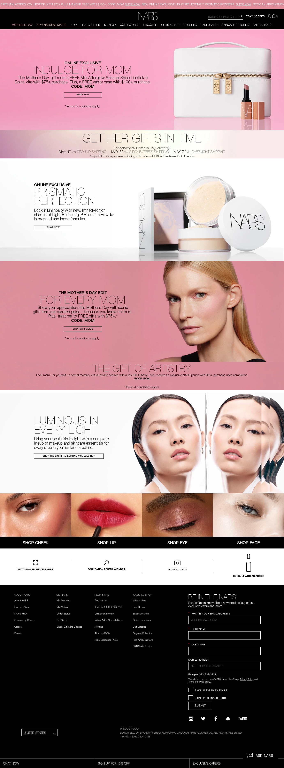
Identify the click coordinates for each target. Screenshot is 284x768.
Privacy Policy (246, 679)
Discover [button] (150, 24)
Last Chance (262, 24)
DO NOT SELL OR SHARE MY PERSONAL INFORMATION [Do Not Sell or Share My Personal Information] (150, 732)
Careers (18, 626)
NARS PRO (20, 613)
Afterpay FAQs (102, 633)
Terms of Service (196, 681)
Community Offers (23, 620)
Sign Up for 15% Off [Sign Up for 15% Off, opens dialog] (114, 763)
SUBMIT (200, 705)
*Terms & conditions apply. (82, 106)
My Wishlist (63, 607)
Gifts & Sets (170, 24)
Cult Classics (139, 626)
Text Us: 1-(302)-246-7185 (109, 607)
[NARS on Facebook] (215, 718)
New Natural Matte (51, 24)
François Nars (21, 607)
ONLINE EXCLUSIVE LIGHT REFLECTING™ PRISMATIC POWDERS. (196, 4)
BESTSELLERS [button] (90, 24)
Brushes (190, 24)
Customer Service (104, 613)
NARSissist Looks (142, 646)
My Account (63, 600)
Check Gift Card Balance (69, 626)
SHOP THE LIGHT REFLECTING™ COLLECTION (69, 456)
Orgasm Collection (142, 633)
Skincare (228, 24)
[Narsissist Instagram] (191, 718)
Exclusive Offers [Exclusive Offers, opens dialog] (207, 763)
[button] (270, 16)
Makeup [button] (110, 24)
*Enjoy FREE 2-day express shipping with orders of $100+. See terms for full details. (142, 156)
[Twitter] (203, 718)
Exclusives (209, 24)
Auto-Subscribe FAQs (106, 639)
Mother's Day (22, 24)
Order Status (63, 613)
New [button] (73, 24)
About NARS (21, 600)
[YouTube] (243, 718)
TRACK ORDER (255, 16)
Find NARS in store (143, 639)
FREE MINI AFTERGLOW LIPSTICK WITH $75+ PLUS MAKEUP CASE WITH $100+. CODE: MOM (70, 4)
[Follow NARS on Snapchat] (228, 718)
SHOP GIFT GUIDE (83, 329)
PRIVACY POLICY (130, 728)
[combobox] (225, 16)
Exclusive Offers (141, 613)
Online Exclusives (142, 620)
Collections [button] (129, 24)
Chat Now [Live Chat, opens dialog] (11, 763)
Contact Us (101, 600)
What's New (139, 600)
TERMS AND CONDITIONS (135, 736)
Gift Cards (62, 620)
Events (18, 633)
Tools (244, 24)
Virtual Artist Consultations (108, 620)
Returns (99, 626)
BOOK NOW (141, 379)
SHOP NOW (82, 95)
